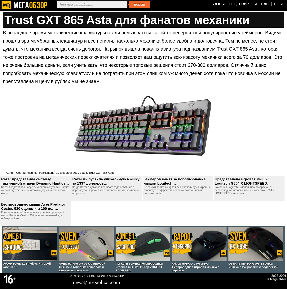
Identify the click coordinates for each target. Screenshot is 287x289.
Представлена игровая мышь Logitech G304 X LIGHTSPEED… (243, 181)
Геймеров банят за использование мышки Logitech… (174, 181)
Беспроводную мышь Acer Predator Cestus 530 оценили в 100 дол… (33, 206)
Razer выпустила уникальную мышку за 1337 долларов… (105, 181)
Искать (139, 4)
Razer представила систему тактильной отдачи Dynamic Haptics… (35, 181)
